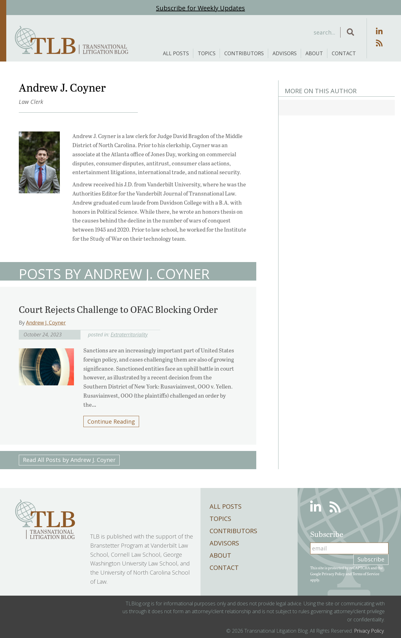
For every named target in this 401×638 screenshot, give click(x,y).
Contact (344, 53)
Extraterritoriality (129, 334)
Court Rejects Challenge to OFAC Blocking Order (118, 309)
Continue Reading (111, 421)
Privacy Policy (333, 573)
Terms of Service (365, 573)
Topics (207, 53)
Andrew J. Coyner (46, 322)
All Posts (176, 53)
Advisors (285, 53)
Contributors (244, 53)
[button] (350, 32)
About (314, 53)
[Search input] (289, 32)
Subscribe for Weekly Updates (200, 8)
